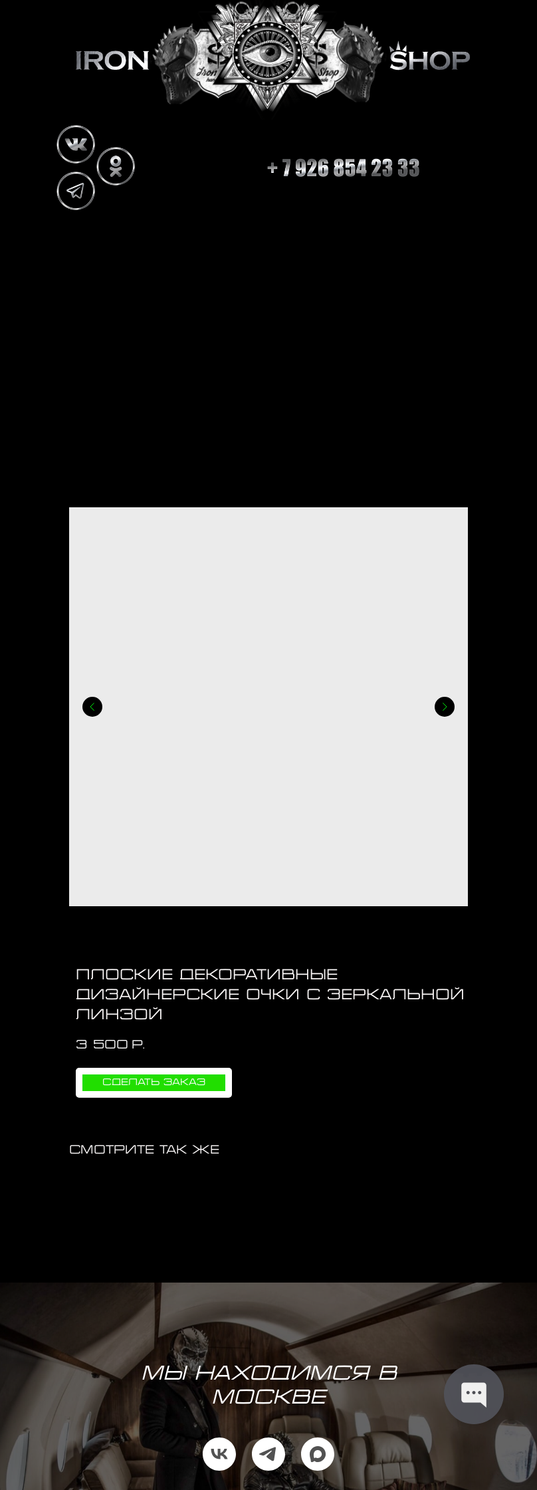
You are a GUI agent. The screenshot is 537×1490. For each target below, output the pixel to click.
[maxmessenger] (317, 1454)
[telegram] (268, 1454)
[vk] (219, 1454)
